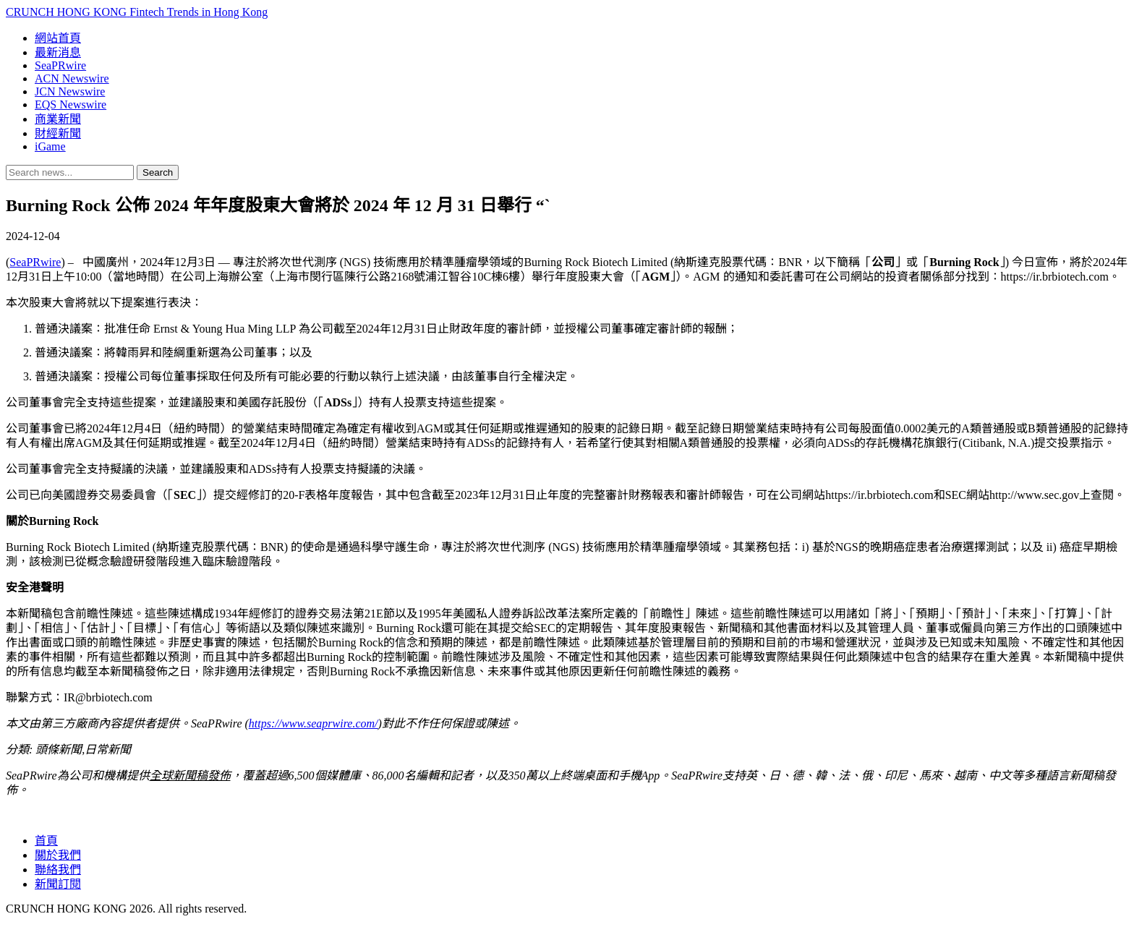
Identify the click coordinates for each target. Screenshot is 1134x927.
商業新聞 (58, 119)
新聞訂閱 (58, 884)
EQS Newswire (70, 104)
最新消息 (58, 52)
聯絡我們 (58, 869)
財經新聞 (58, 133)
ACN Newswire (72, 78)
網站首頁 (58, 38)
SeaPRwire (60, 65)
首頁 (46, 840)
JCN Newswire (70, 91)
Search (157, 172)
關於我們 (58, 855)
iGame (50, 146)
